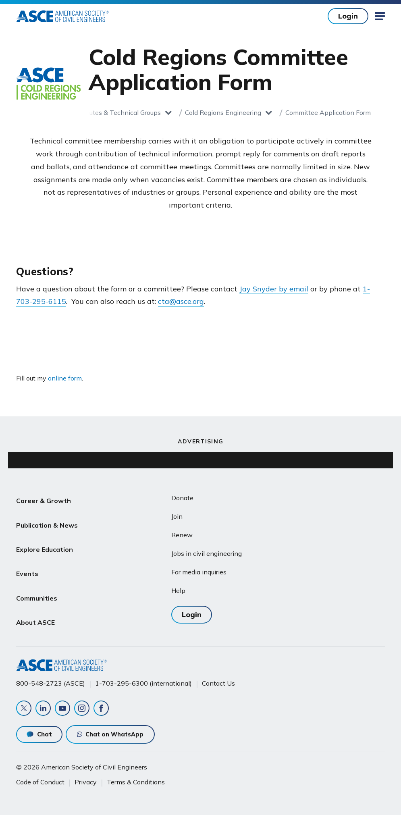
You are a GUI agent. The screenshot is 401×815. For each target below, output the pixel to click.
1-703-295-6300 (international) (143, 676)
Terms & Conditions (136, 777)
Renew (182, 535)
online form (65, 378)
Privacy (86, 777)
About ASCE (35, 595)
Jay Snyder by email (273, 288)
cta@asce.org (181, 301)
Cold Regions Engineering (223, 112)
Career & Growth (43, 498)
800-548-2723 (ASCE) (50, 676)
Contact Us (218, 676)
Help (178, 590)
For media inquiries (198, 572)
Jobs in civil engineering (206, 553)
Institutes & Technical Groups (117, 112)
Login (348, 16)
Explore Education (44, 537)
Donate (182, 498)
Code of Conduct (40, 777)
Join (177, 516)
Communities (36, 576)
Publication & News (47, 518)
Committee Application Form (328, 112)
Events (27, 556)
